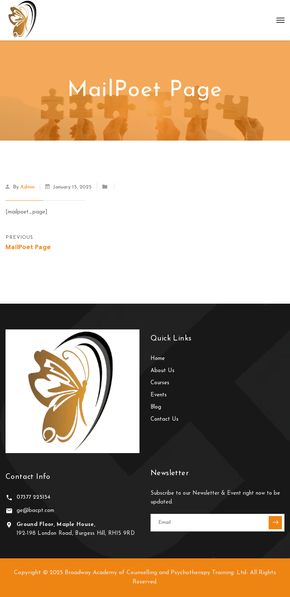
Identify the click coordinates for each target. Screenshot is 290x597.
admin (27, 187)
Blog (156, 407)
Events (159, 395)
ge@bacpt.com (35, 510)
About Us (162, 371)
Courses (160, 383)
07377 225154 (33, 497)
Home (158, 358)
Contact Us (164, 419)
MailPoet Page (28, 247)
